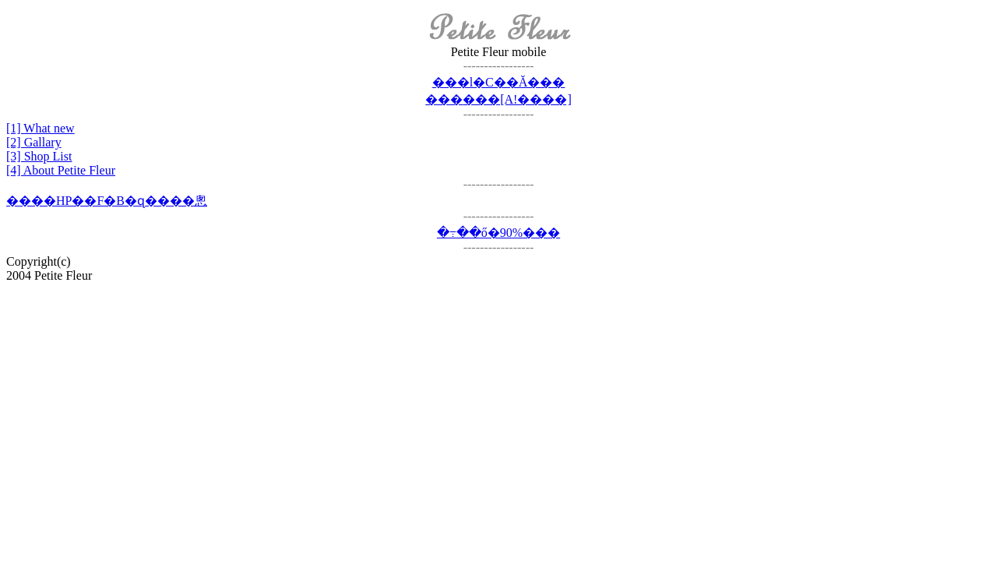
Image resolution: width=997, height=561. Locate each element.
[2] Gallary (34, 142)
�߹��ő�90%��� (498, 232)
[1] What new (40, 128)
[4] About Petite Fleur (60, 170)
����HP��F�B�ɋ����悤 (106, 200)
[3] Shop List (39, 156)
